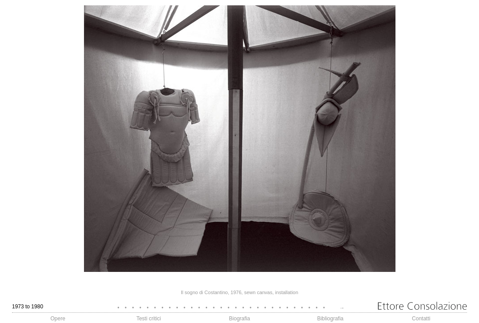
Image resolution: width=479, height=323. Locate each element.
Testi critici (148, 318)
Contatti (421, 318)
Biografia (239, 318)
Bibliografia (330, 318)
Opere (58, 318)
